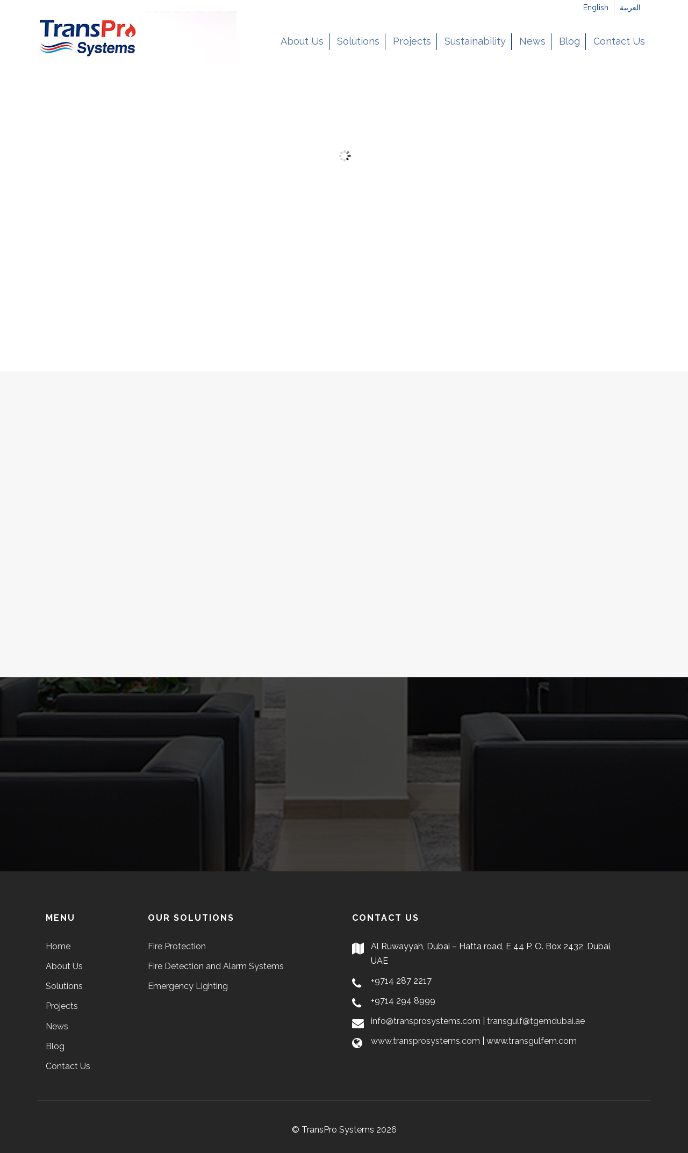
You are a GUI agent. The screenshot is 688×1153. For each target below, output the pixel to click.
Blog (569, 41)
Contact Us (619, 41)
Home (58, 946)
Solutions (358, 41)
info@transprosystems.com (426, 1021)
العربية (630, 7)
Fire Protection (177, 946)
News (532, 41)
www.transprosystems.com (425, 1041)
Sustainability (475, 41)
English (595, 7)
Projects (412, 41)
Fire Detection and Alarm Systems (216, 966)
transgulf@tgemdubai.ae (536, 1021)
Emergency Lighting (188, 986)
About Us (302, 41)
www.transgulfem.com (531, 1041)
